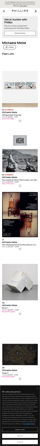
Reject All (20, 436)
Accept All (20, 442)
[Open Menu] (5, 11)
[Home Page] (20, 11)
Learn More (23, 6)
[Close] (37, 388)
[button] (20, 92)
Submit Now (20, 33)
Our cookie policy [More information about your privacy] (29, 424)
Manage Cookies (20, 429)
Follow (9, 47)
